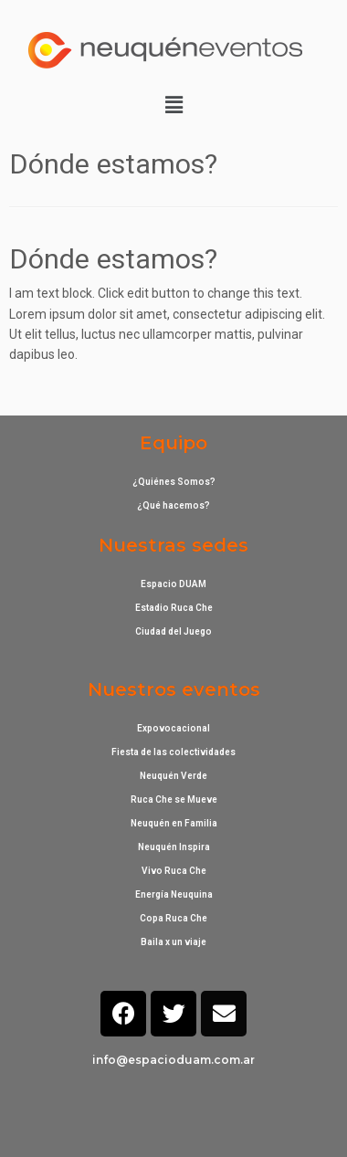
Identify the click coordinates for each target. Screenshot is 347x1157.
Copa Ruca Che (173, 918)
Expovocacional (173, 728)
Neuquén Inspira (174, 847)
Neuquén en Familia (174, 823)
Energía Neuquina (174, 894)
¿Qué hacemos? (173, 505)
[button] (173, 105)
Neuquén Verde (173, 776)
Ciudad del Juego (173, 631)
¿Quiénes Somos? (174, 482)
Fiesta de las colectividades (173, 752)
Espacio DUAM (173, 584)
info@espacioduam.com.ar (173, 1060)
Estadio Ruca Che (174, 608)
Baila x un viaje (173, 942)
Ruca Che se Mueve (174, 799)
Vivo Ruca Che (174, 871)
